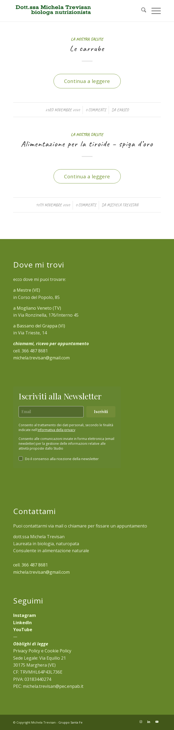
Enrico (123, 109)
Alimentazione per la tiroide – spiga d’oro (87, 144)
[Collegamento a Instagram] (141, 722)
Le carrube (87, 48)
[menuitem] (141, 10)
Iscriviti (101, 411)
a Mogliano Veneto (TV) (37, 308)
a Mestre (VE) (26, 290)
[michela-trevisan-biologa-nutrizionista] (72, 10)
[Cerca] (141, 10)
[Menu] (153, 10)
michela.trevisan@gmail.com (41, 358)
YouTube (22, 630)
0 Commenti (96, 109)
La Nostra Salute (87, 39)
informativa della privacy (56, 430)
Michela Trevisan (122, 205)
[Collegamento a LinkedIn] (149, 722)
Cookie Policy (58, 651)
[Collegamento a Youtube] (157, 722)
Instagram (24, 615)
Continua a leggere (87, 81)
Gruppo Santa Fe (70, 722)
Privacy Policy (26, 651)
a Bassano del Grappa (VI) (39, 326)
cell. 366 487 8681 (30, 565)
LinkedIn (22, 623)
